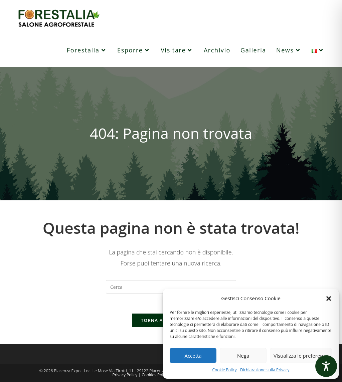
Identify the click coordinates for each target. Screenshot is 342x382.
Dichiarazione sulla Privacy (265, 370)
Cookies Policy (155, 375)
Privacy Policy (124, 375)
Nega (243, 355)
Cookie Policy (224, 370)
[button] (328, 298)
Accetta (192, 355)
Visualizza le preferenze (301, 355)
